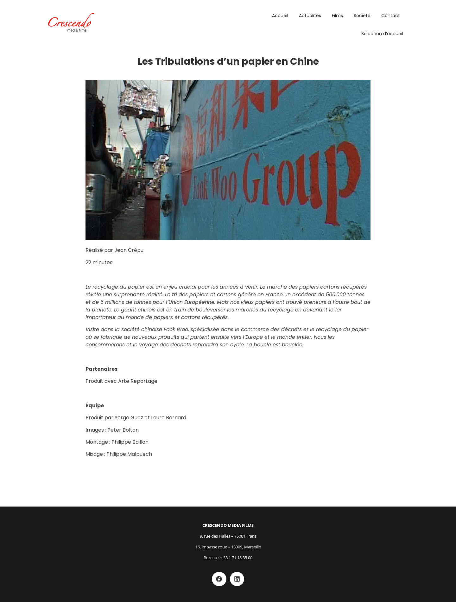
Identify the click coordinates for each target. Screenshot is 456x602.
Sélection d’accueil (382, 33)
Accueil (280, 15)
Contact (390, 15)
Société (362, 15)
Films (337, 15)
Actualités (310, 15)
